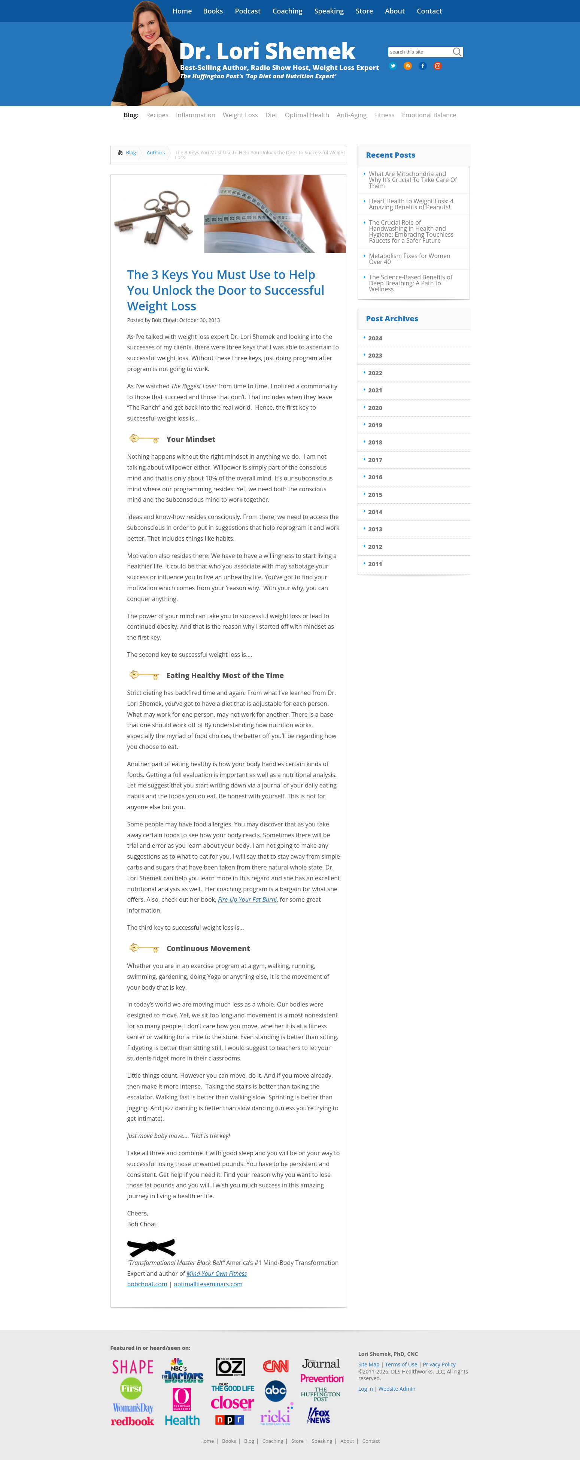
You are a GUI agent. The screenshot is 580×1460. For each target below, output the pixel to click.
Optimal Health (307, 114)
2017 (375, 460)
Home (182, 10)
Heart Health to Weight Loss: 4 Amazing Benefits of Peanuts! (411, 204)
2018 (375, 442)
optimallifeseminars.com (208, 1284)
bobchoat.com (147, 1284)
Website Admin (397, 1388)
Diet (271, 114)
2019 (375, 425)
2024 (375, 338)
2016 (375, 477)
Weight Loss (240, 114)
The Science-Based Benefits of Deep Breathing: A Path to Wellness (411, 283)
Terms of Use (401, 1364)
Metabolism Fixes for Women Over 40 (409, 259)
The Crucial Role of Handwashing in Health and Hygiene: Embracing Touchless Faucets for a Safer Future (411, 231)
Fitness (384, 114)
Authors (156, 152)
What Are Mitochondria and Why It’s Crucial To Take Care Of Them (413, 180)
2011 (375, 564)
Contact (429, 10)
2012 (375, 547)
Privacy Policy (439, 1364)
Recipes (157, 114)
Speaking (329, 10)
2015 (375, 495)
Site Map (369, 1364)
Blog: (131, 114)
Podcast (248, 10)
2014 (375, 512)
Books (213, 10)
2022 (375, 373)
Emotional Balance (429, 114)
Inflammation (195, 114)
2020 (375, 408)
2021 (375, 390)
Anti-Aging (352, 114)
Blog (131, 152)
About (395, 10)
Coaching (288, 10)
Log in (365, 1388)
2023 (375, 355)
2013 (375, 529)
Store (364, 10)
